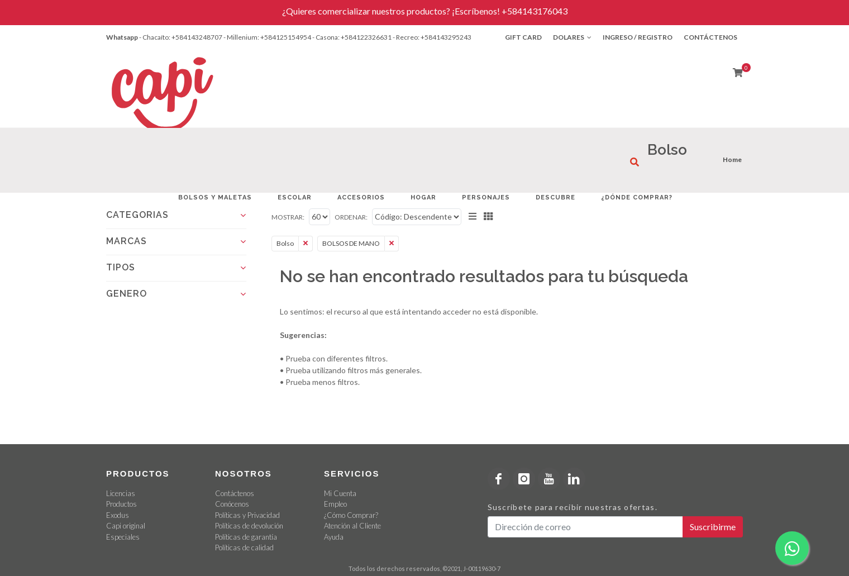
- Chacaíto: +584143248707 (180, 37)
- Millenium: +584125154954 (267, 37)
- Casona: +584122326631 (352, 37)
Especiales (123, 536)
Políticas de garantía (246, 536)
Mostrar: (287, 217)
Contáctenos (710, 37)
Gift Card (523, 37)
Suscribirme (713, 526)
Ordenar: (351, 217)
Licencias (120, 493)
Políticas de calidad (244, 547)
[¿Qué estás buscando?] (634, 162)
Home (732, 159)
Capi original (125, 525)
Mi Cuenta (340, 493)
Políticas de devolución (249, 525)
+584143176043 (534, 11)
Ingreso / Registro (637, 37)
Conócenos (232, 503)
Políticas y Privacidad (247, 515)
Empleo (335, 503)
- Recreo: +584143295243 (432, 37)
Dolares (572, 37)
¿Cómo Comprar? (351, 515)
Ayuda (334, 536)
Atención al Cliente (352, 525)
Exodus (117, 515)
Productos (121, 503)
